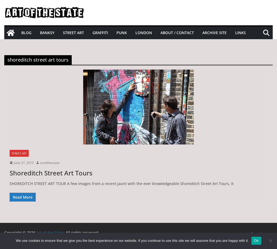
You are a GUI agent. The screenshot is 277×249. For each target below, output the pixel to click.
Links (240, 32)
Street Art (73, 32)
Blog (26, 32)
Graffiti (100, 32)
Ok (256, 241)
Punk (122, 32)
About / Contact (177, 32)
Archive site (214, 32)
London (143, 32)
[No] (270, 240)
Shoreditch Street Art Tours (51, 172)
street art (19, 153)
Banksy (47, 32)
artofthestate (50, 162)
